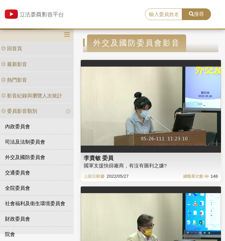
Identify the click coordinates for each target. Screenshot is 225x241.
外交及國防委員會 (25, 157)
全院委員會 (17, 188)
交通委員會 (17, 172)
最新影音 (14, 64)
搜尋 (196, 14)
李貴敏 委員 (99, 158)
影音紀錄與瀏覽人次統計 (31, 95)
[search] (163, 14)
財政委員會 (17, 219)
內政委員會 (17, 126)
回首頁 (11, 48)
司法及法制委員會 (25, 142)
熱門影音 (14, 80)
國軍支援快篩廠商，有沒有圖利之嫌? (125, 165)
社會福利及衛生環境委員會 (35, 203)
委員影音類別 (19, 111)
